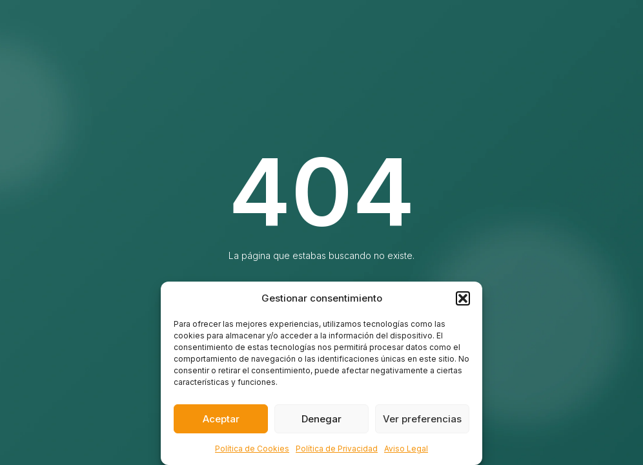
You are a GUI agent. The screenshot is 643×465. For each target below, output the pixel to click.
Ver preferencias (422, 419)
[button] (462, 298)
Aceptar (221, 419)
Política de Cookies (252, 448)
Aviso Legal (406, 448)
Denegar (321, 419)
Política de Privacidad (337, 448)
